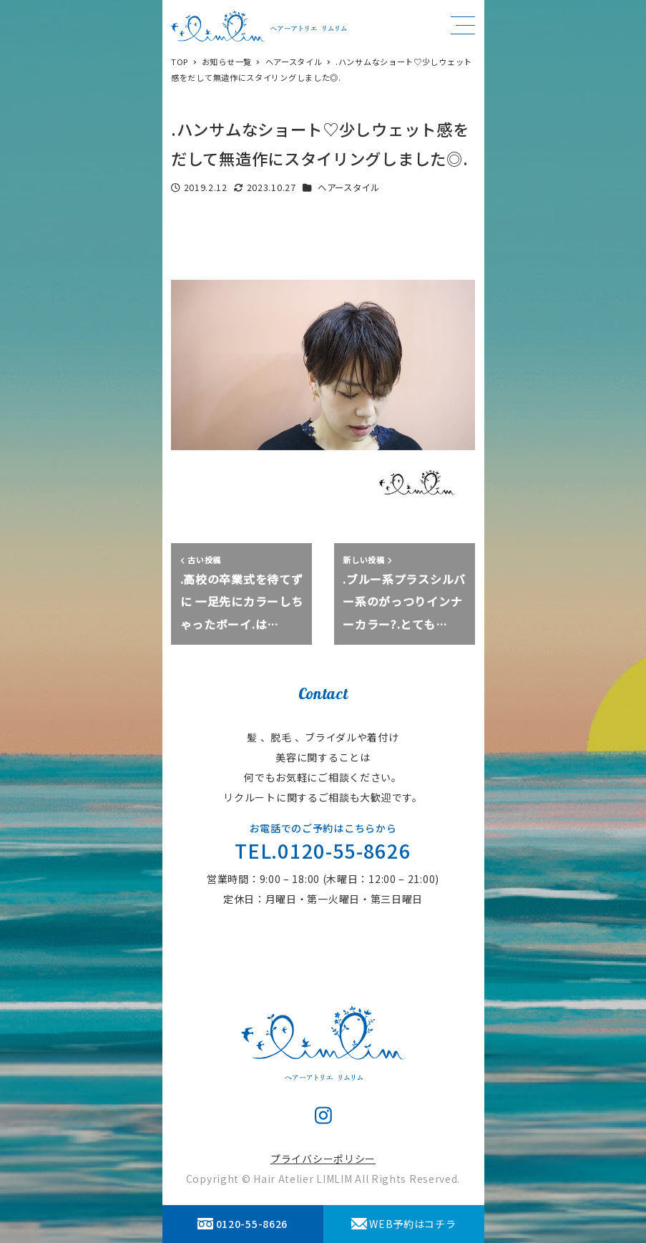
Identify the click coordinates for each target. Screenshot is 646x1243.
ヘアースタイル (349, 187)
